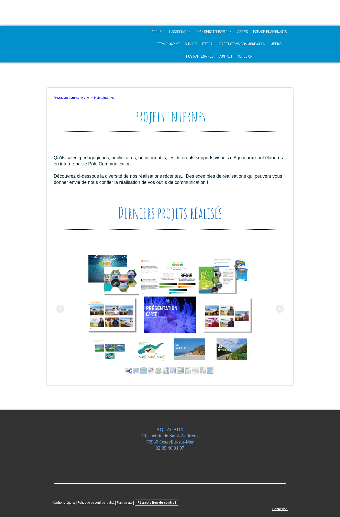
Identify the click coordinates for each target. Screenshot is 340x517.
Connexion (280, 509)
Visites (242, 31)
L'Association (179, 31)
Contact (225, 56)
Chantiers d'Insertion (214, 31)
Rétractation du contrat (157, 502)
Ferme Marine (168, 44)
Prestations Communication (242, 44)
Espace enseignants (270, 31)
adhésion (244, 56)
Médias (276, 44)
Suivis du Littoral (199, 44)
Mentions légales (63, 502)
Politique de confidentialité (95, 502)
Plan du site (124, 502)
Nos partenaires (200, 56)
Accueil (158, 31)
